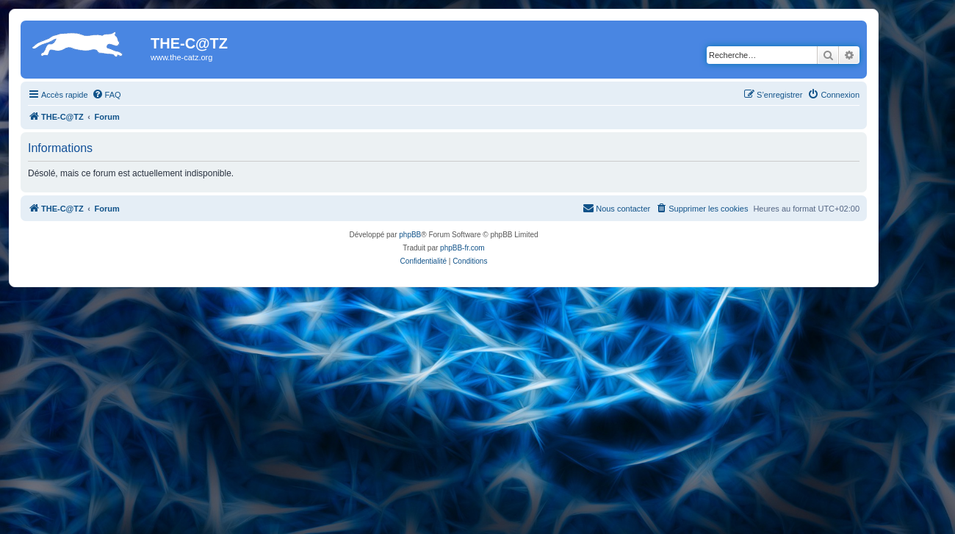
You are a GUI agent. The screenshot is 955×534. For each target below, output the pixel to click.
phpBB (410, 235)
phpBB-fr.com (462, 248)
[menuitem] (106, 95)
